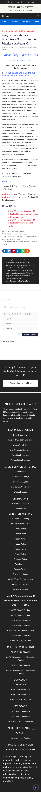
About (19, 2)
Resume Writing (20, 569)
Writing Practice (20, 492)
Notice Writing (20, 544)
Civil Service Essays (20, 477)
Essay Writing (20, 529)
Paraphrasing (20, 549)
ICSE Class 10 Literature (20, 700)
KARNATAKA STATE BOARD (20, 749)
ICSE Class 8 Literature (20, 690)
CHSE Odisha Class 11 (20, 652)
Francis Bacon (20, 509)
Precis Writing (20, 554)
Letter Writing (20, 534)
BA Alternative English (20, 738)
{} (28, 314)
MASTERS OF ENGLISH (20, 745)
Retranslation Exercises (20, 460)
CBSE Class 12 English (20, 635)
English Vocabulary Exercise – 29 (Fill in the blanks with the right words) (21, 223)
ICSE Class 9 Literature (20, 695)
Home (9, 2)
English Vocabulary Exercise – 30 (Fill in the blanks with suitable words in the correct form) (23, 214)
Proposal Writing (20, 559)
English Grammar (20, 435)
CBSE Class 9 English (20, 615)
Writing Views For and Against (20, 579)
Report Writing (20, 539)
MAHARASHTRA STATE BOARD (20, 600)
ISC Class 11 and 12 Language (20, 721)
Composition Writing (20, 519)
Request (30, 2)
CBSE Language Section (20, 640)
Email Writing (20, 564)
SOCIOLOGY (20, 680)
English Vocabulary (20, 445)
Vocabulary (31, 31)
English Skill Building (17, 31)
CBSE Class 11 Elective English (20, 630)
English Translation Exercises (20, 440)
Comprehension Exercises (20, 524)
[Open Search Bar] (38, 16)
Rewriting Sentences (20, 455)
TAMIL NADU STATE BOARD (20, 596)
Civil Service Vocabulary (20, 487)
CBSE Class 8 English (20, 610)
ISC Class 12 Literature (20, 716)
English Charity (20, 7)
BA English (20, 733)
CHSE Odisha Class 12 (20, 665)
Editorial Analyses (20, 482)
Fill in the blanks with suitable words (15, 234)
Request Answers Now (21, 383)
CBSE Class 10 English (20, 620)
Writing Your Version (20, 584)
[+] (30, 314)
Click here (6, 194)
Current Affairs (20, 472)
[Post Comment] (30, 334)
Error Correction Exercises (20, 450)
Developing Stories (20, 574)
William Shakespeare (20, 504)
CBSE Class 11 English (20, 625)
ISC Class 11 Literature (20, 711)
